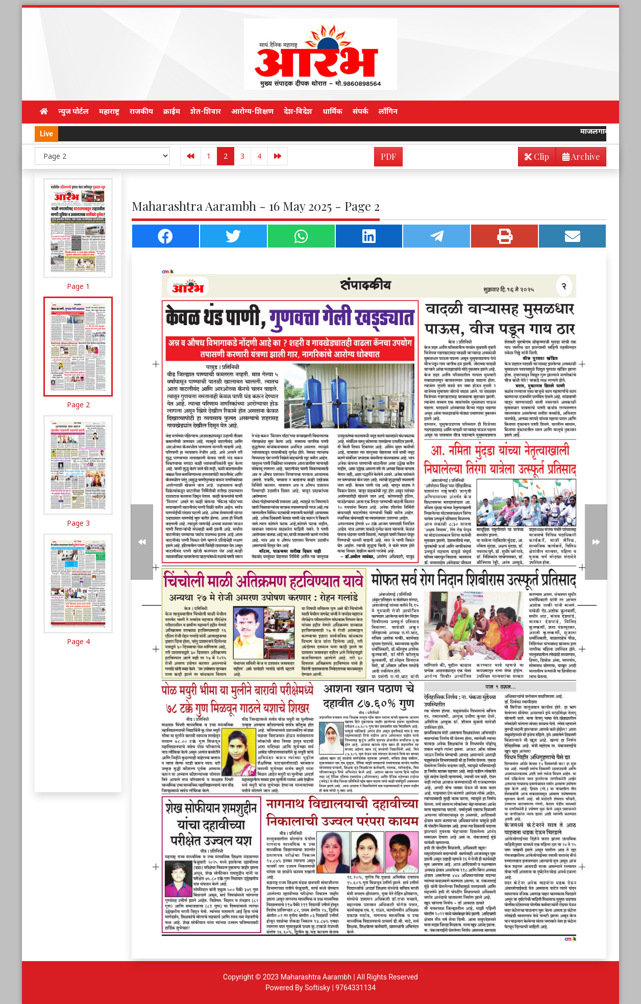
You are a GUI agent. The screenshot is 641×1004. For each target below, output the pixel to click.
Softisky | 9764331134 (340, 988)
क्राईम (171, 111)
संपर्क (360, 111)
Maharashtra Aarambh (316, 977)
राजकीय (141, 111)
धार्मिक (332, 111)
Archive (578, 158)
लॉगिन (388, 111)
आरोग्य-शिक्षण (252, 111)
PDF (388, 156)
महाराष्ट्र (109, 111)
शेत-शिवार (205, 111)
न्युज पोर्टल (73, 111)
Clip (537, 156)
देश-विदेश (298, 111)
